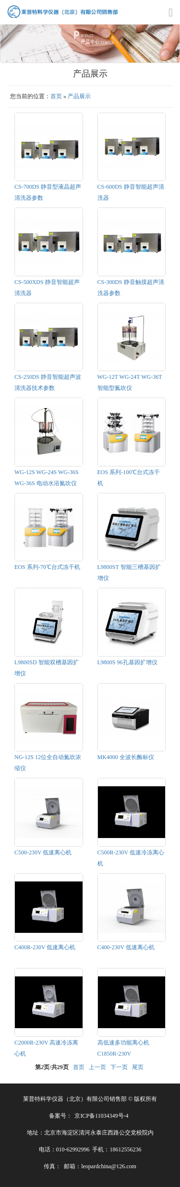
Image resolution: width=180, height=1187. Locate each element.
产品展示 (79, 96)
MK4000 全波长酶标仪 (125, 757)
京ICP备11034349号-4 (101, 1115)
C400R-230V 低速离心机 (44, 947)
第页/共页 (51, 1067)
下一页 (119, 1067)
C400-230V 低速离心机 (126, 947)
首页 (56, 96)
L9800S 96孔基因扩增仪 (127, 662)
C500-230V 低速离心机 (43, 852)
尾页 (138, 1067)
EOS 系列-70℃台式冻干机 (47, 567)
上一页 (97, 1067)
